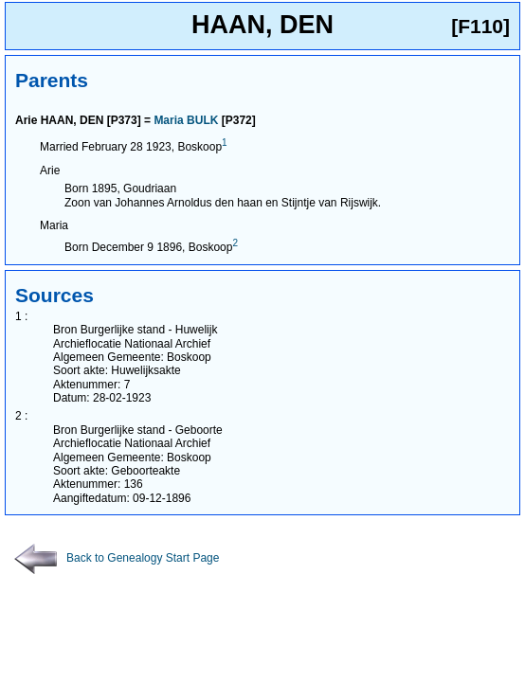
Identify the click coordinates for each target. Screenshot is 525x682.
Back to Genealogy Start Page (116, 558)
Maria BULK (186, 120)
